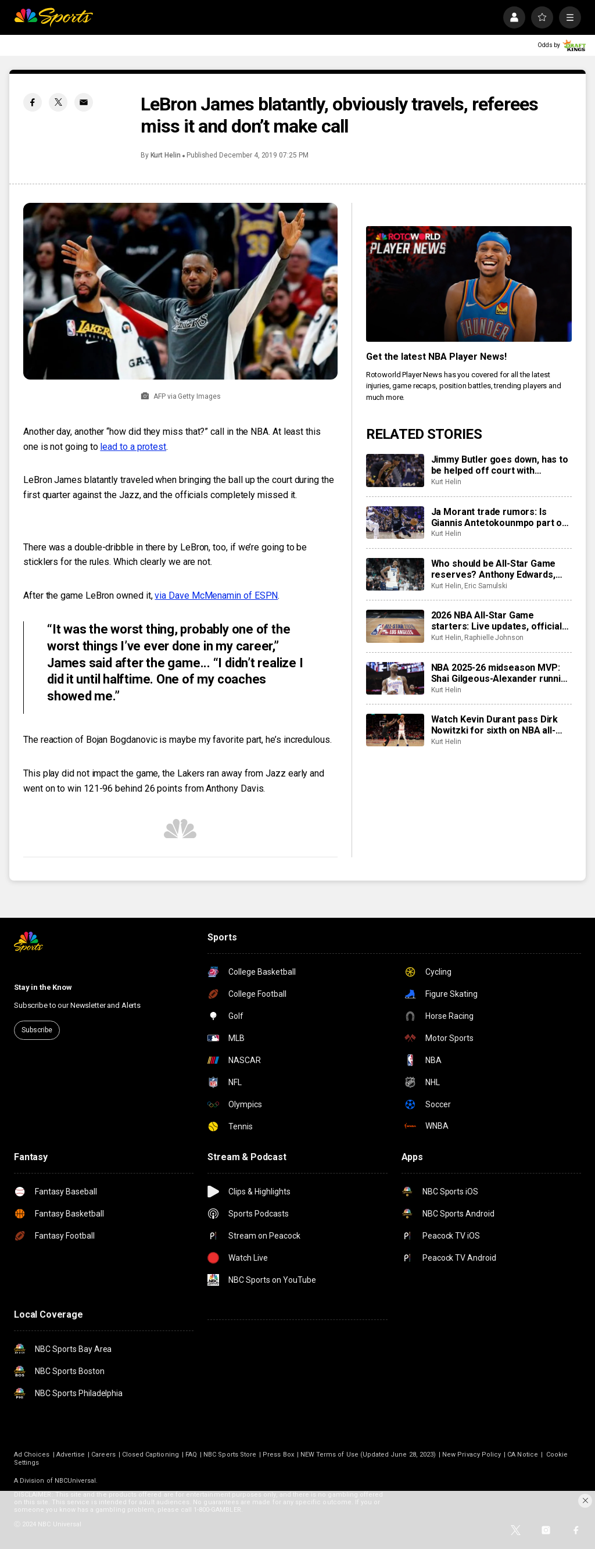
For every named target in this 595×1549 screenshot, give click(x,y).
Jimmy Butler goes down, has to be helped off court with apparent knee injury (499, 465)
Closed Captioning (150, 1454)
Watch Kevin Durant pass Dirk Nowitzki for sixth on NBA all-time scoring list (494, 725)
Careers (103, 1454)
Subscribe (36, 1030)
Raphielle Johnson (494, 638)
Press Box (278, 1454)
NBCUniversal (75, 1480)
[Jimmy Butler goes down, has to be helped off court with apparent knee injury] (395, 470)
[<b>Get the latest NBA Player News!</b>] (469, 284)
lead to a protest (133, 446)
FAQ (191, 1454)
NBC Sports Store (229, 1454)
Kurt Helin (165, 155)
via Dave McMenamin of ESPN (216, 595)
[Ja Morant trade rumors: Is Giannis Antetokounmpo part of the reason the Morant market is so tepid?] (395, 522)
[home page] (53, 17)
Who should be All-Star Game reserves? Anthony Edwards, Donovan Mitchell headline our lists (496, 569)
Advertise (70, 1454)
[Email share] (83, 102)
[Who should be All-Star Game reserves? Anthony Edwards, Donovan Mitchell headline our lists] (395, 574)
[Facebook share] (32, 102)
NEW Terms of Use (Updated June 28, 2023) (368, 1454)
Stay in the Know (43, 987)
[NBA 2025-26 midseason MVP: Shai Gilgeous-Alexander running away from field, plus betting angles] (395, 678)
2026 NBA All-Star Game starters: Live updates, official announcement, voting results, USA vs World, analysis (496, 621)
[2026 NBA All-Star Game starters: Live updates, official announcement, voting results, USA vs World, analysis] (395, 626)
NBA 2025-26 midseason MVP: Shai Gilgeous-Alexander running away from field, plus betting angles (501, 673)
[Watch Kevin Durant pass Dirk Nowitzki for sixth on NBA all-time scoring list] (395, 730)
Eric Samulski (485, 586)
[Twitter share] (58, 102)
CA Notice (522, 1454)
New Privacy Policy (471, 1454)
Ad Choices (32, 1454)
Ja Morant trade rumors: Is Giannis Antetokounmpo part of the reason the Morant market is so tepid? (501, 517)
